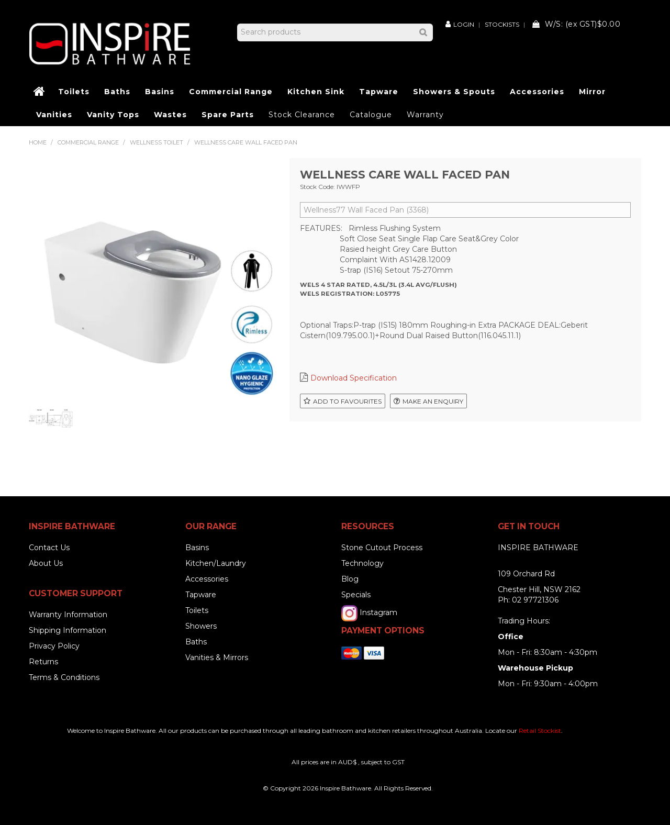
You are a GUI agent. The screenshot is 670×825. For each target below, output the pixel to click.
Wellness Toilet (156, 142)
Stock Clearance (302, 114)
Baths (117, 91)
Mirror (592, 91)
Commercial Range (231, 91)
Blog (350, 579)
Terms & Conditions (64, 677)
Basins (159, 91)
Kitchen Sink (315, 91)
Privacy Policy (54, 646)
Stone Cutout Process (381, 547)
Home (40, 91)
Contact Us (49, 547)
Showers (201, 626)
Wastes (170, 114)
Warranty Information (68, 614)
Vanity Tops (113, 114)
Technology (362, 563)
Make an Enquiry (433, 401)
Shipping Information (67, 630)
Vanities (54, 114)
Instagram (378, 612)
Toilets (74, 91)
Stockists (502, 24)
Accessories (537, 91)
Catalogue (371, 114)
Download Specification (353, 378)
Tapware (378, 91)
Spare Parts (228, 114)
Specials (356, 594)
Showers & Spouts (454, 91)
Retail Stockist (540, 730)
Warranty (425, 114)
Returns (43, 661)
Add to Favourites (347, 401)
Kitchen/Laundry (215, 563)
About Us (46, 563)
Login (463, 24)
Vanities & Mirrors (216, 657)
